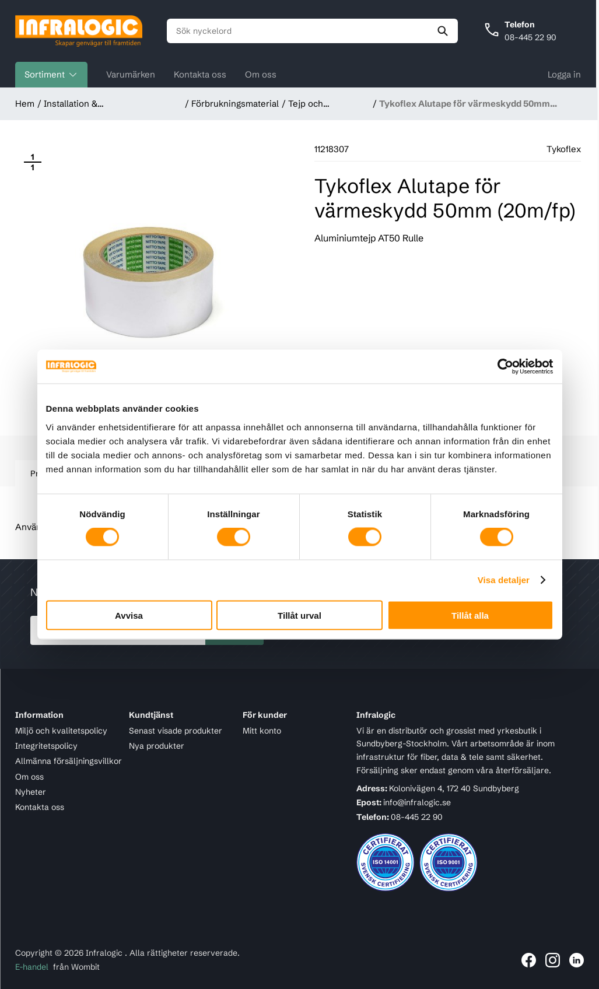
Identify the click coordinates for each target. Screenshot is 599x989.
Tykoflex (564, 149)
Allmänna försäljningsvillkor (68, 761)
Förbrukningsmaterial (235, 103)
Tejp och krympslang (311, 104)
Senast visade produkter (175, 730)
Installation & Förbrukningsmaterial (87, 104)
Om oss (260, 74)
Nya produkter (156, 746)
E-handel (31, 967)
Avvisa (129, 615)
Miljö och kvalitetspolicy (61, 730)
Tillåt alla (470, 615)
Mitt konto (262, 730)
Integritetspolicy (46, 746)
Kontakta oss (200, 74)
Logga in (564, 74)
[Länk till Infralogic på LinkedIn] (576, 960)
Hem (24, 103)
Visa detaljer (504, 580)
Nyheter (30, 792)
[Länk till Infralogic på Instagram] (552, 960)
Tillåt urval (299, 615)
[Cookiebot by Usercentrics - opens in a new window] (502, 367)
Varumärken (130, 74)
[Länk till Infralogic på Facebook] (528, 960)
